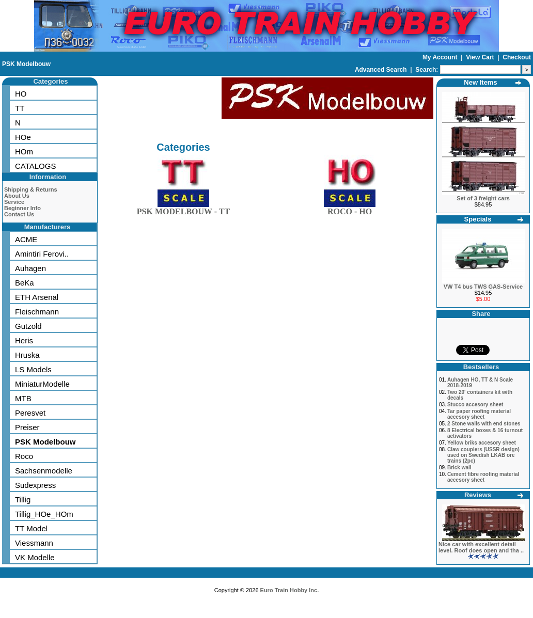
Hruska (27, 355)
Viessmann (34, 542)
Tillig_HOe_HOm (44, 514)
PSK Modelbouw (26, 64)
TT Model (31, 528)
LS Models (33, 369)
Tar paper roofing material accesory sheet (479, 414)
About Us (16, 196)
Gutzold (28, 326)
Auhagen (30, 268)
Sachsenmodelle (43, 470)
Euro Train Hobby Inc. (289, 590)
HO (21, 93)
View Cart (481, 57)
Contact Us (19, 214)
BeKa (24, 282)
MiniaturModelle (42, 383)
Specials (478, 219)
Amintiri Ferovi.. (42, 253)
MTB (23, 398)
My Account (440, 57)
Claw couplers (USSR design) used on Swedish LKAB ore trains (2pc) (483, 455)
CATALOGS (35, 166)
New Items (480, 82)
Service (14, 202)
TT (19, 108)
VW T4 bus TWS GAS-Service (483, 286)
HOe (23, 137)
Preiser (27, 427)
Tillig (22, 499)
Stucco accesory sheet (475, 404)
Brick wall (459, 467)
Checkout (517, 57)
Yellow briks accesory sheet (481, 443)
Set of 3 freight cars (483, 198)
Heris (24, 340)
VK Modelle (35, 557)
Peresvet (30, 412)
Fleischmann (37, 311)
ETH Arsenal (36, 297)
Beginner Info (22, 208)
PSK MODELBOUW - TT (183, 209)
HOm (24, 151)
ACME (26, 239)
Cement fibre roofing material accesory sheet (483, 477)
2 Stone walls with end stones (484, 423)
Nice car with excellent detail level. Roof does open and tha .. (481, 547)
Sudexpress (35, 485)
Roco (24, 456)
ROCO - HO (349, 209)
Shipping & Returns (30, 189)
